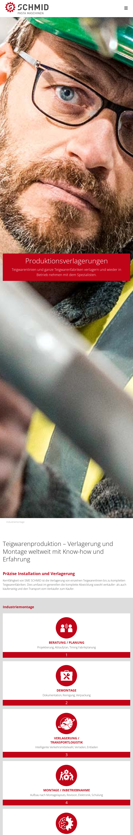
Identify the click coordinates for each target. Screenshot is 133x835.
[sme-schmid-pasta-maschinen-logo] (26, 3)
